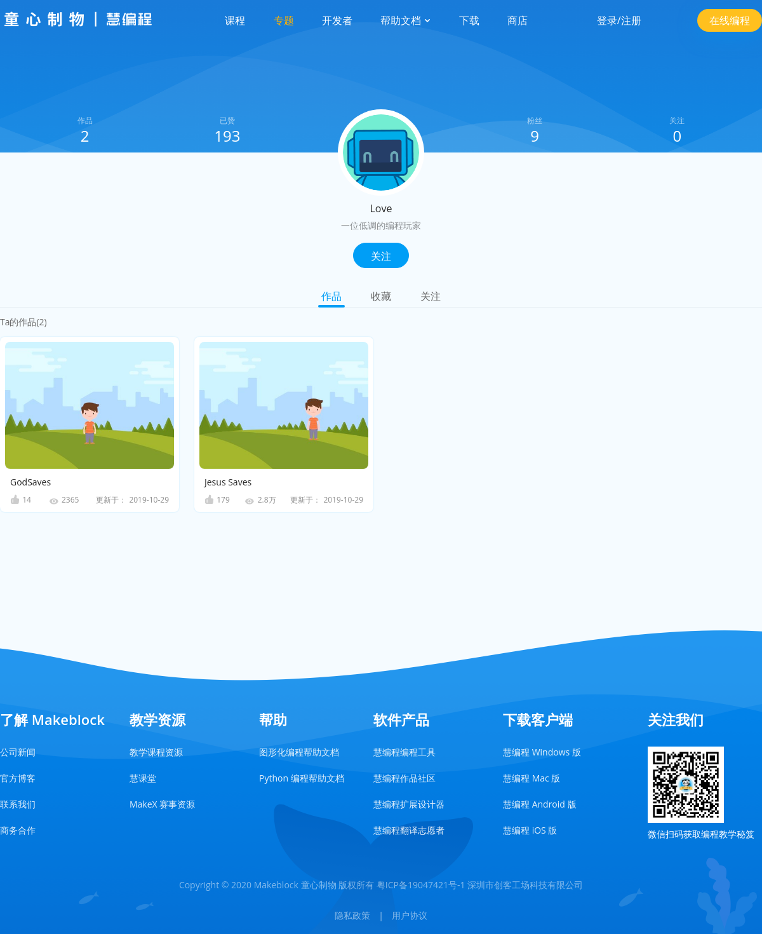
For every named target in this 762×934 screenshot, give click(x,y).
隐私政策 (352, 915)
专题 (284, 20)
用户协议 (409, 915)
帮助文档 (405, 20)
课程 (235, 20)
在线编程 (729, 20)
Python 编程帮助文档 (301, 778)
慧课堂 (143, 778)
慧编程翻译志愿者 (408, 830)
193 (227, 135)
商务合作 (18, 830)
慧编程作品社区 (404, 778)
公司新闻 (18, 752)
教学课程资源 (156, 752)
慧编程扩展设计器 (408, 804)
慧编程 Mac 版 (531, 778)
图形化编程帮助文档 (299, 752)
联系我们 (18, 804)
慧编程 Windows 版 (542, 752)
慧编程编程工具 (404, 752)
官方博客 (18, 778)
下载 (469, 20)
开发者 (337, 20)
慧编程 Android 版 (540, 804)
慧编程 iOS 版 (530, 830)
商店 (517, 20)
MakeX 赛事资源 (162, 804)
